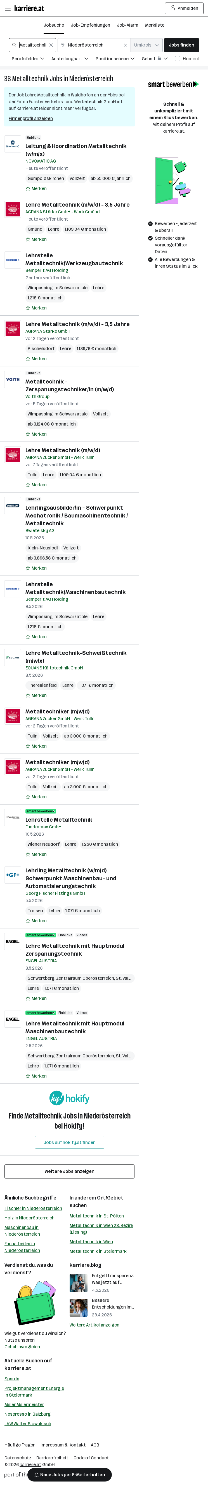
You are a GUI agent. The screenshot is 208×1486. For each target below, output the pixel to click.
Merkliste (154, 25)
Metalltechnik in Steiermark (98, 1251)
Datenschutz (17, 1457)
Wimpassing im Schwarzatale (58, 287)
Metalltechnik (30, 78)
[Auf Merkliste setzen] (36, 188)
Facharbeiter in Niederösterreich (22, 1247)
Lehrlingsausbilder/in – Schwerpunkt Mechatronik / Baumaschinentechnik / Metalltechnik (76, 515)
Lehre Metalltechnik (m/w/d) (62, 450)
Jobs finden (181, 45)
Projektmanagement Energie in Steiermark (34, 1392)
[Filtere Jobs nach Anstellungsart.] (73, 59)
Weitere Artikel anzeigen (94, 1325)
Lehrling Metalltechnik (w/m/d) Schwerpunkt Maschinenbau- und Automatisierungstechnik (70, 878)
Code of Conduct (91, 1457)
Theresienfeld (42, 685)
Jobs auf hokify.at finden (70, 1142)
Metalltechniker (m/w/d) (57, 711)
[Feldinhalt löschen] (51, 45)
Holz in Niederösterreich (29, 1218)
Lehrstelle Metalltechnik (58, 819)
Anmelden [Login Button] (184, 8)
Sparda (11, 1378)
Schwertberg (41, 978)
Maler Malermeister (24, 1404)
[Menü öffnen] (7, 8)
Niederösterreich (91, 78)
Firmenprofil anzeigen (31, 118)
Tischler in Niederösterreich (33, 1208)
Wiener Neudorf (44, 844)
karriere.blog (85, 1265)
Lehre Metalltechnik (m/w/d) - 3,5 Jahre (77, 204)
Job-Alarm (127, 25)
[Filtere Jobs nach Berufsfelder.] (31, 59)
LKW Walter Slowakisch (27, 1423)
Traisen (35, 910)
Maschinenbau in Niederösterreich (22, 1231)
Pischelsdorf (41, 348)
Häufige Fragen (20, 1445)
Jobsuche (54, 25)
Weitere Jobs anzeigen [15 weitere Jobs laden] (69, 1171)
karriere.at (18, 1368)
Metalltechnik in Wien (91, 1241)
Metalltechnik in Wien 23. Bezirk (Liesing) (101, 1229)
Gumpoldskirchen (46, 178)
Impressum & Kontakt (63, 1445)
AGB (95, 1445)
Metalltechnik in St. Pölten (97, 1216)
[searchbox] (32, 45)
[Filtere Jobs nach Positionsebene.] (119, 59)
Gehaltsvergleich (22, 1346)
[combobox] (32, 45)
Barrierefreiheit (52, 1457)
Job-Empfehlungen (90, 25)
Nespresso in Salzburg (27, 1414)
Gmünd (35, 229)
